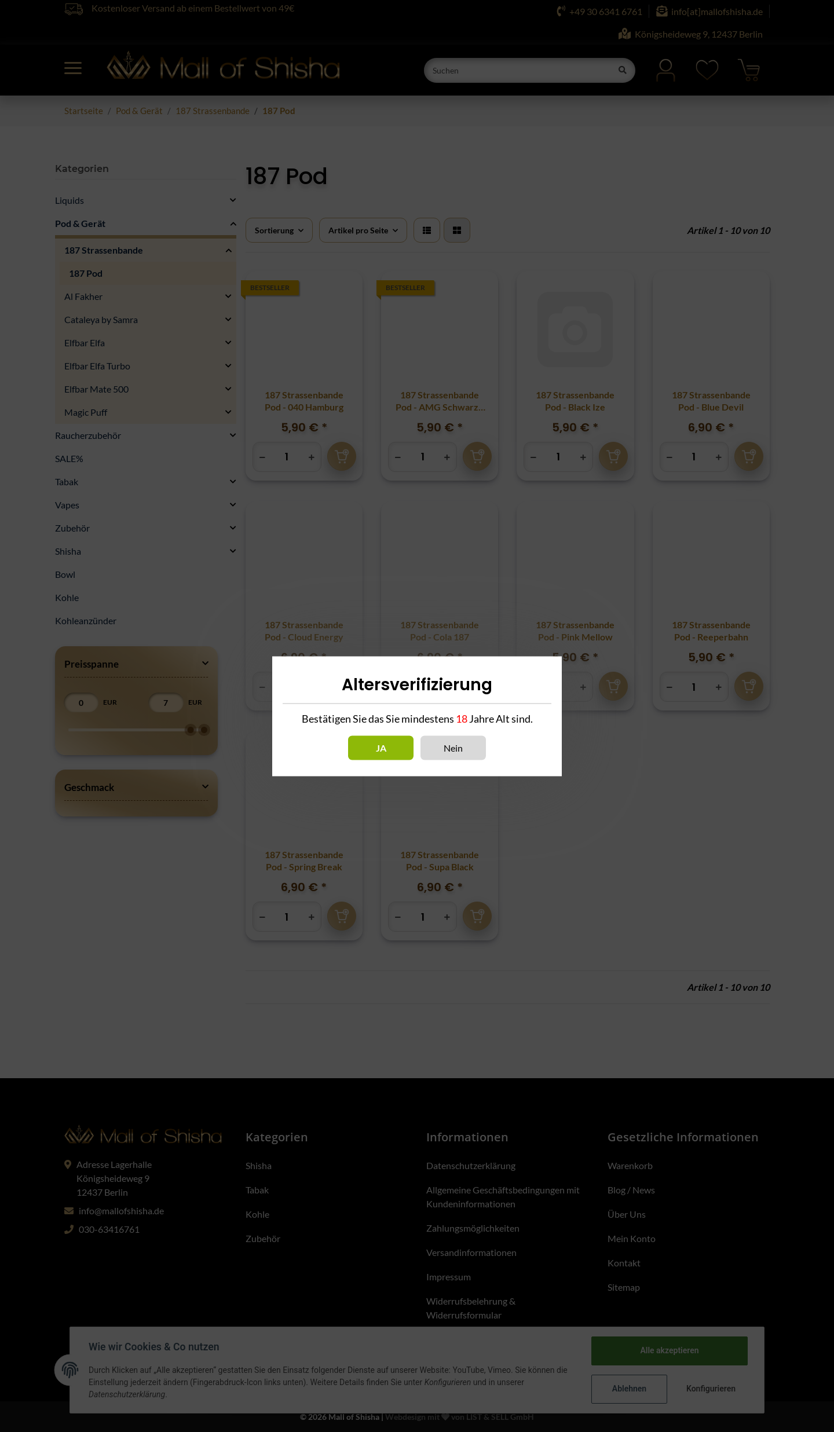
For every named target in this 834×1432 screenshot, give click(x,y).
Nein (453, 747)
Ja (381, 747)
